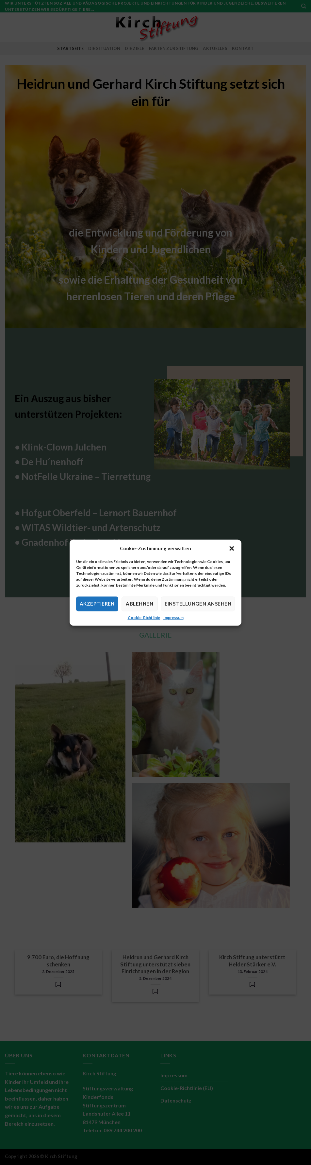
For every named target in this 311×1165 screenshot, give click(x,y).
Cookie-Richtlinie (144, 617)
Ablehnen (139, 604)
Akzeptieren (97, 604)
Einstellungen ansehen (198, 604)
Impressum (173, 617)
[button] (231, 548)
